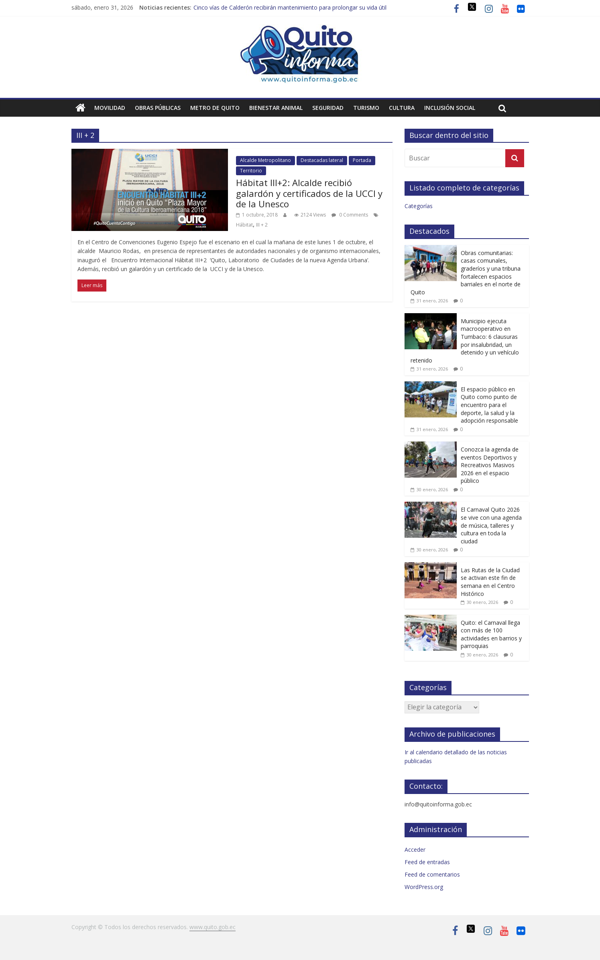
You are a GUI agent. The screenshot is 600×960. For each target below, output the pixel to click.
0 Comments (350, 214)
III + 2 (262, 224)
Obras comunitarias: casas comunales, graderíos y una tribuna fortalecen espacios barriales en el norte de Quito (466, 272)
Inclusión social (449, 107)
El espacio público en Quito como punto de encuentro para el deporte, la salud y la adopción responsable (489, 404)
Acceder (415, 849)
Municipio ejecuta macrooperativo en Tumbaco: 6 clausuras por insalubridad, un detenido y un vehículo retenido (465, 340)
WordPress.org (424, 887)
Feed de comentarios (432, 874)
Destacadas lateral (322, 160)
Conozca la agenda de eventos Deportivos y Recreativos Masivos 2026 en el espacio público (490, 465)
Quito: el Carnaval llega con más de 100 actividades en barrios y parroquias (491, 634)
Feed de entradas (427, 862)
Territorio (251, 170)
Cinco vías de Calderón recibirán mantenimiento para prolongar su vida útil (289, 7)
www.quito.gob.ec (212, 927)
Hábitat (244, 224)
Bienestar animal (276, 107)
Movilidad (109, 107)
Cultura (402, 107)
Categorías (419, 206)
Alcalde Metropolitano (265, 160)
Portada (362, 160)
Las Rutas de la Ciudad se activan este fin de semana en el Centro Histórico (490, 581)
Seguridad (328, 107)
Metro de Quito (215, 107)
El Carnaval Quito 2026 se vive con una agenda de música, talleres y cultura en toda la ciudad (491, 525)
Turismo (366, 107)
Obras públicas (158, 107)
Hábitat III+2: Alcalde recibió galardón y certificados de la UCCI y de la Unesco (309, 193)
